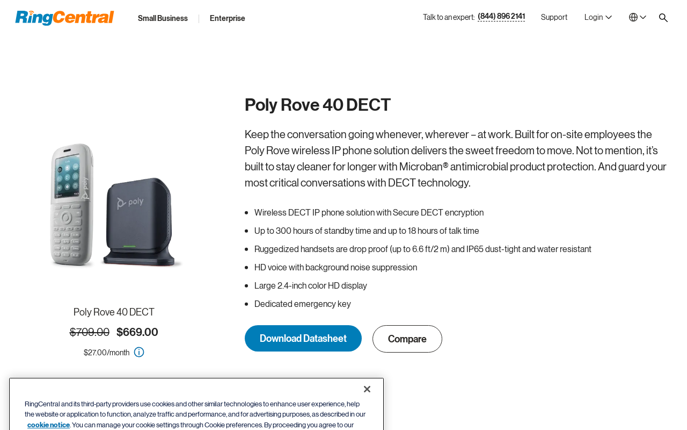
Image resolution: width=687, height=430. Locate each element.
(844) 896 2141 (501, 16)
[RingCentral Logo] (64, 18)
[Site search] (663, 17)
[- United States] (637, 17)
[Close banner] (367, 405)
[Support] (554, 17)
